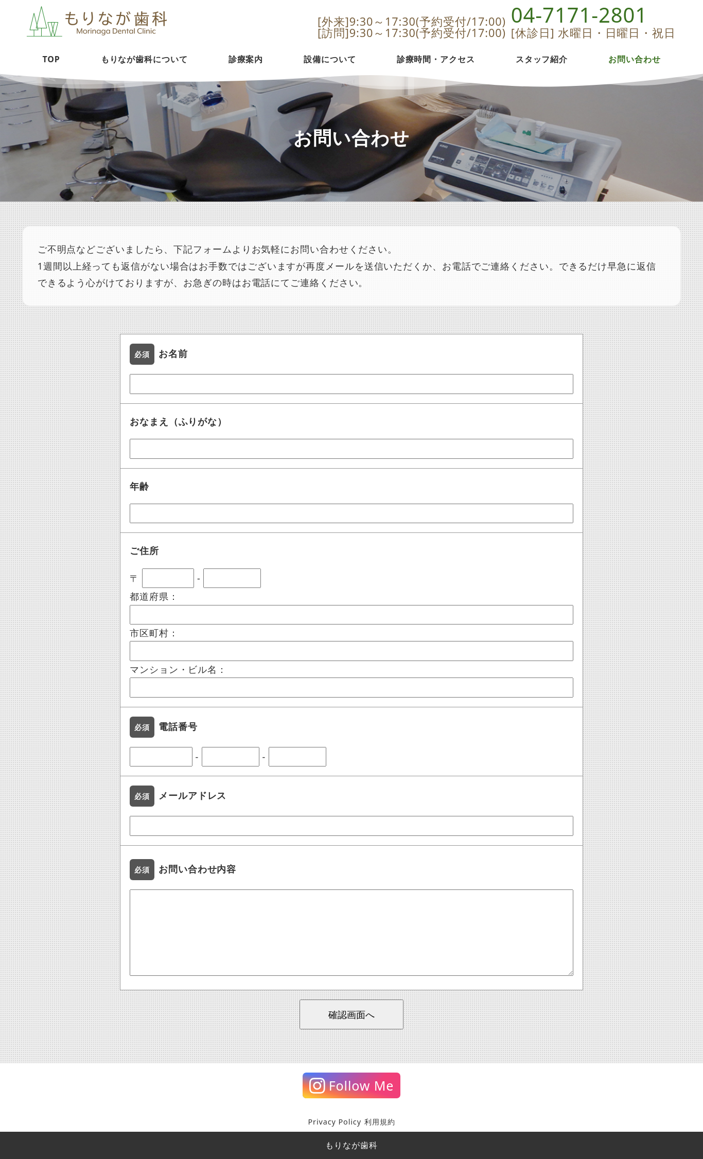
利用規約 (379, 1122)
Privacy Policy (334, 1122)
